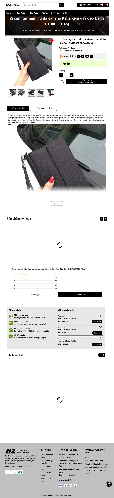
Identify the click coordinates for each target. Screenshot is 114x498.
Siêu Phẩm (34, 13)
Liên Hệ (65, 13)
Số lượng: (62, 71)
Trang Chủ (10, 13)
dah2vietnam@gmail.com (69, 475)
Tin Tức (45, 13)
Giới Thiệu (55, 13)
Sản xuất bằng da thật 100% (96, 467)
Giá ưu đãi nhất (91, 457)
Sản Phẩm (21, 13)
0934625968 (87, 5)
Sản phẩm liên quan (21, 218)
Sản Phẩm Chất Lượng (94, 461)
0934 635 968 (73, 469)
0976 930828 (27, 331)
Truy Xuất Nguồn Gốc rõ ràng (96, 464)
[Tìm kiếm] (61, 5)
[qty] (66, 75)
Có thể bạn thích (17, 355)
